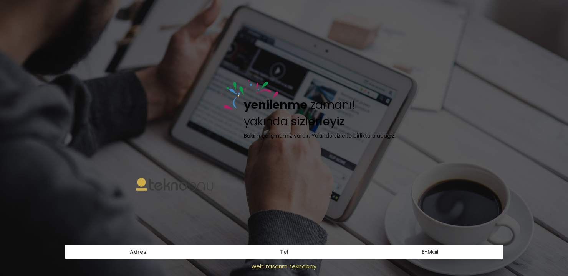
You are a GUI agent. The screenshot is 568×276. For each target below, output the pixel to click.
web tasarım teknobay (284, 266)
